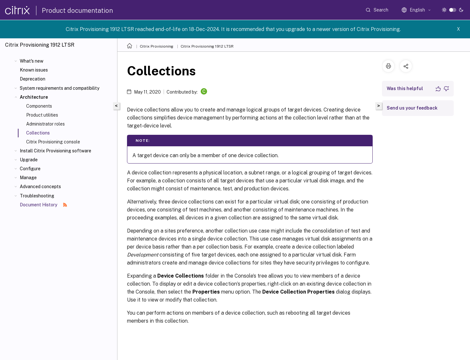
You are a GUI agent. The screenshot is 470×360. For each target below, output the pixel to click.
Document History (43, 204)
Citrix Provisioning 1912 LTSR (207, 46)
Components (39, 106)
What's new (31, 61)
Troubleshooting (37, 195)
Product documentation (77, 10)
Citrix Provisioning (156, 46)
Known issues (34, 70)
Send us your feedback (412, 108)
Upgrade (29, 159)
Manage (28, 177)
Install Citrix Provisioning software (55, 150)
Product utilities (42, 115)
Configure (30, 168)
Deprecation (32, 78)
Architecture (34, 97)
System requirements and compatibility (59, 88)
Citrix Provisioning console (53, 141)
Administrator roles (45, 123)
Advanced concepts (40, 186)
